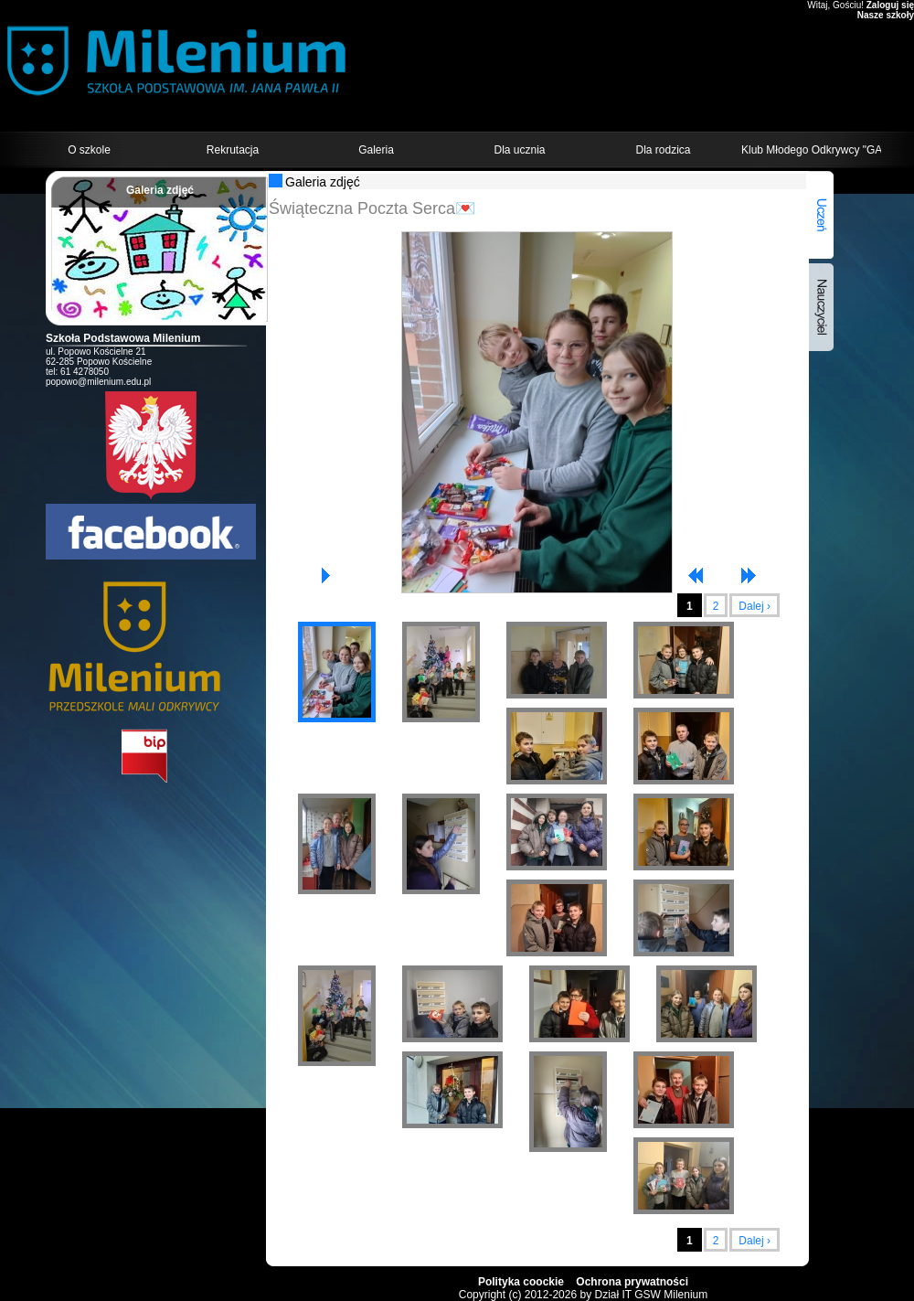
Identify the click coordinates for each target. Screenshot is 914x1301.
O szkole (89, 150)
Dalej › (755, 606)
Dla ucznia (519, 150)
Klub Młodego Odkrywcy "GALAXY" (811, 150)
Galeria (376, 150)
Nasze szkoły (885, 15)
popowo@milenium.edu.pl (98, 382)
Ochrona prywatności (632, 1281)
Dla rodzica (662, 150)
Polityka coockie (521, 1281)
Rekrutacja (233, 150)
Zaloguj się (890, 5)
